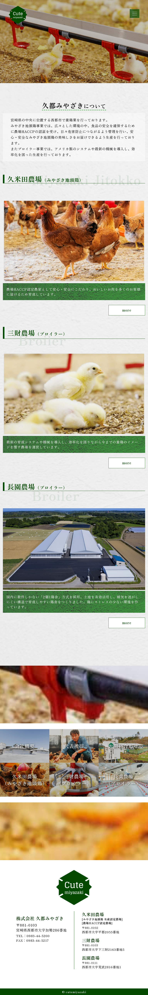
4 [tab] (74, 77)
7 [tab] (91, 77)
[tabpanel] (74, 41)
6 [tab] (85, 77)
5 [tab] (80, 77)
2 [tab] (62, 77)
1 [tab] (57, 77)
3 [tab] (68, 77)
